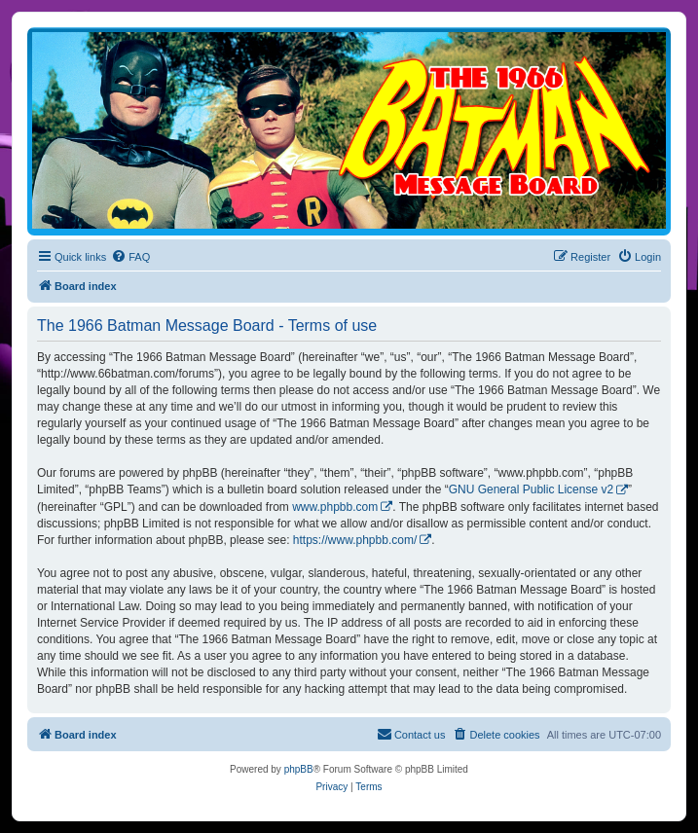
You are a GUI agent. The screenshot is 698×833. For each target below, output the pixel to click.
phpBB (298, 769)
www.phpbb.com (335, 507)
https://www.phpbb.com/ (355, 540)
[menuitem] (130, 257)
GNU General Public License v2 (531, 489)
